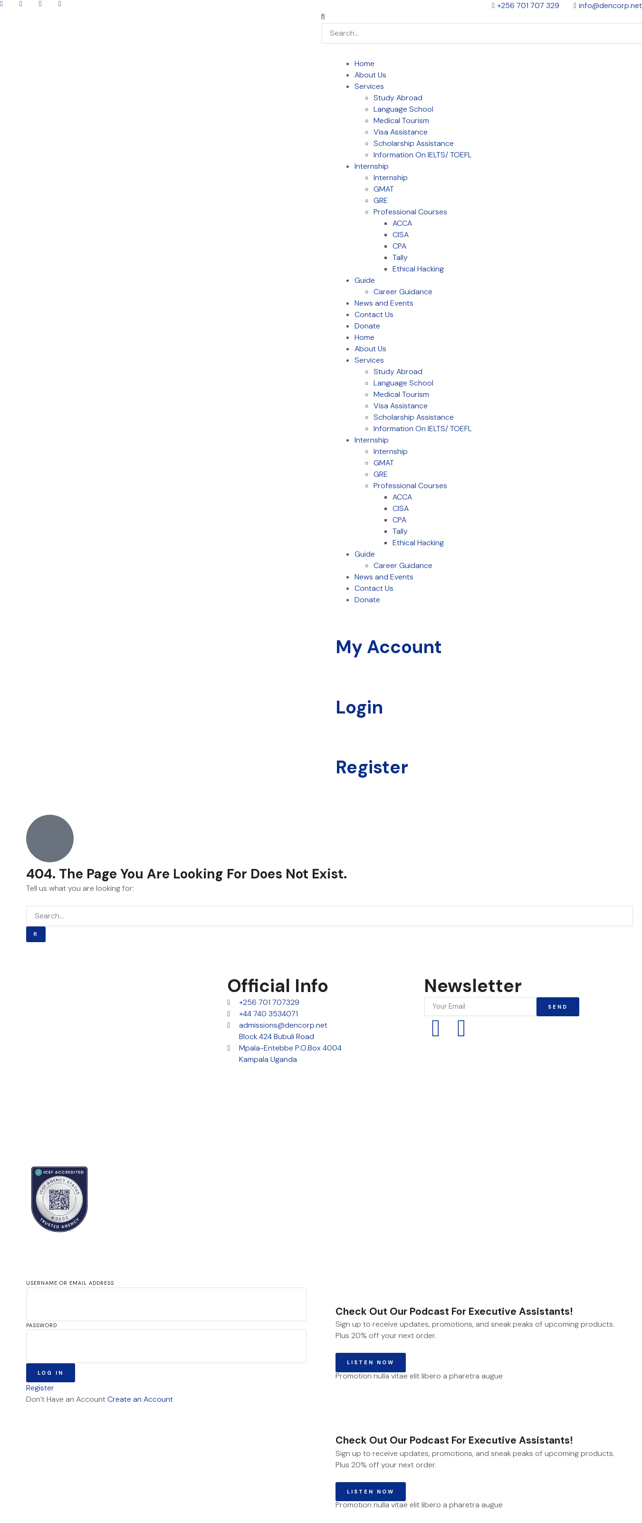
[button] (481, 17)
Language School (403, 109)
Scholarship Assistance (414, 143)
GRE (381, 200)
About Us (370, 75)
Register (371, 767)
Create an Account (140, 1399)
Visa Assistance (401, 132)
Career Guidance (403, 292)
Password (41, 1325)
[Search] (36, 934)
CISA (401, 235)
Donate (367, 326)
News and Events (384, 303)
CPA (399, 246)
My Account (388, 647)
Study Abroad (398, 98)
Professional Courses (410, 212)
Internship (372, 166)
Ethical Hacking (418, 269)
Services (369, 86)
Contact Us (374, 314)
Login (359, 707)
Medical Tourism (401, 120)
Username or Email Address (70, 1283)
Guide (365, 280)
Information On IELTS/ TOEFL (423, 155)
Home (364, 63)
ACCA (402, 223)
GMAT (384, 189)
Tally (400, 257)
